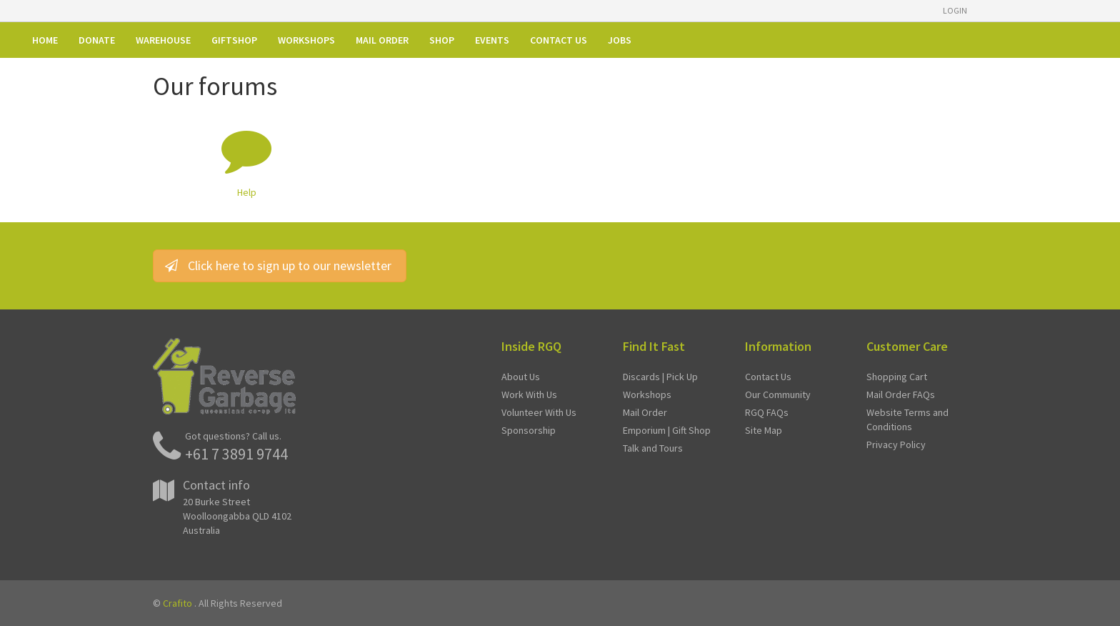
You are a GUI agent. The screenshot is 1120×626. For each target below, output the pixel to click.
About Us (520, 376)
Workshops (647, 394)
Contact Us (768, 376)
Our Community (778, 394)
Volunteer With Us (538, 412)
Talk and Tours (653, 448)
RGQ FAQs (767, 412)
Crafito (177, 603)
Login (955, 10)
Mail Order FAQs (900, 394)
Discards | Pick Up (660, 376)
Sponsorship (528, 430)
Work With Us (529, 394)
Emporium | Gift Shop (667, 430)
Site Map (763, 430)
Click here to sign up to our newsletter (279, 265)
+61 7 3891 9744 (236, 454)
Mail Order (645, 412)
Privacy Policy (896, 444)
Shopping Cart (896, 376)
